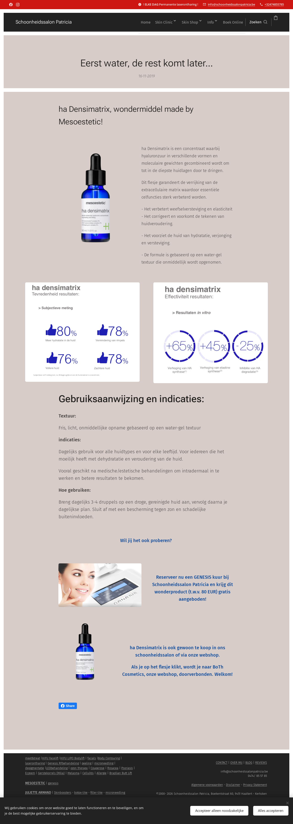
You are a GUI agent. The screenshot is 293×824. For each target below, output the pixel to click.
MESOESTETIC (35, 783)
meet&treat (32, 758)
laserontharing (35, 763)
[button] (232, 22)
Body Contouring (109, 758)
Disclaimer (233, 784)
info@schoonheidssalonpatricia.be (231, 4)
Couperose (97, 768)
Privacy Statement (255, 784)
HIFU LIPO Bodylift (72, 758)
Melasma (73, 773)
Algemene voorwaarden (207, 784)
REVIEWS (261, 762)
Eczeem (30, 773)
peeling (86, 763)
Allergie (101, 773)
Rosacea (112, 768)
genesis (53, 783)
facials (91, 758)
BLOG (248, 762)
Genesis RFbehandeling (63, 763)
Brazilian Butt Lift (120, 773)
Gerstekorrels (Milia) (51, 773)
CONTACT (221, 762)
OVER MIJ (236, 762)
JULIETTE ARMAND (38, 792)
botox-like (80, 792)
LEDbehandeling (57, 768)
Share (68, 706)
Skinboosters (62, 792)
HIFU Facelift (50, 758)
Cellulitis (88, 773)
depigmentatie (34, 768)
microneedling (103, 763)
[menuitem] (101, 22)
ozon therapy (79, 768)
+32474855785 (274, 4)
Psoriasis (127, 768)
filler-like (96, 792)
